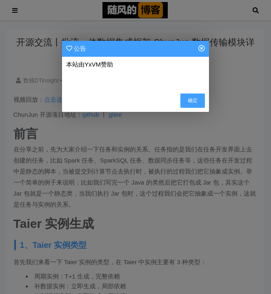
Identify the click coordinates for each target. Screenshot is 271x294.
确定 (193, 100)
